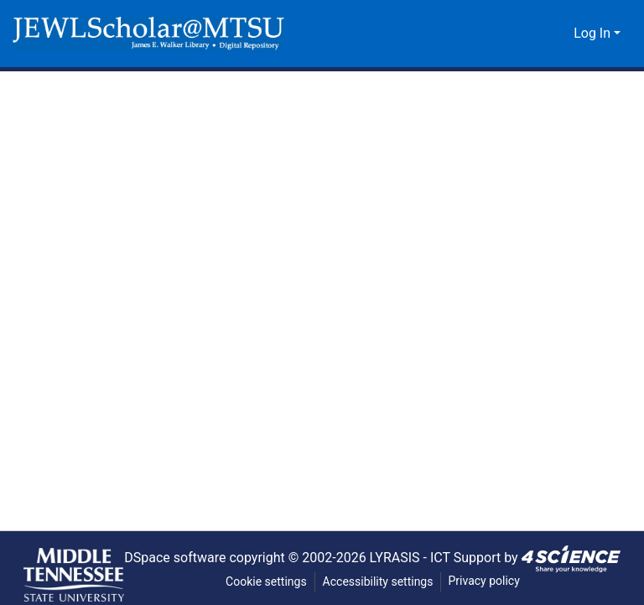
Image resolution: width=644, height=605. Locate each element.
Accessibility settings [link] (378, 582)
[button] (148, 33)
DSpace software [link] (168, 557)
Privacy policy (485, 581)
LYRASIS (397, 557)
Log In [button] (594, 33)
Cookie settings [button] (265, 582)
